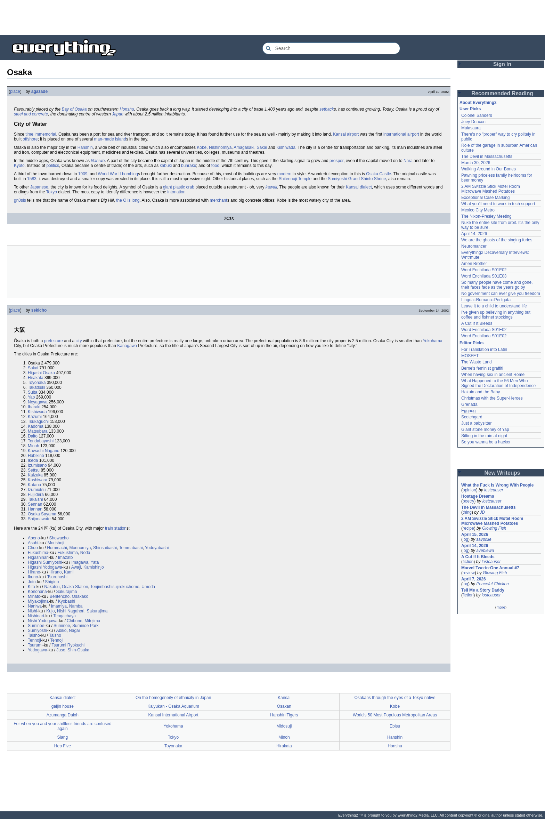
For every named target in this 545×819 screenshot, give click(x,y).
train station (116, 528)
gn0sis (20, 200)
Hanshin (85, 147)
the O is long (127, 200)
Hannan (35, 509)
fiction (468, 561)
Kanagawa (127, 345)
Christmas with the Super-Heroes (492, 398)
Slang (62, 737)
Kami (68, 572)
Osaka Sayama (42, 514)
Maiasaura (471, 128)
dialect (366, 187)
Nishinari (36, 615)
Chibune (74, 620)
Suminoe (36, 625)
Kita (31, 586)
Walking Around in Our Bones (488, 169)
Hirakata (35, 377)
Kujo (50, 611)
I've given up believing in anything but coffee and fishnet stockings (495, 315)
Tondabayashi (41, 441)
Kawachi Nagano (43, 450)
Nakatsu (51, 586)
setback (326, 109)
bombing (130, 173)
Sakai (262, 147)
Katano (34, 484)
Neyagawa (38, 402)
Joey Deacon (473, 121)
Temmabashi (131, 547)
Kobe (201, 147)
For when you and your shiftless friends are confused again (62, 726)
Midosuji (284, 726)
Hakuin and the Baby (480, 392)
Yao (31, 397)
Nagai (74, 630)
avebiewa (485, 550)
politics (52, 165)
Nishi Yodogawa (42, 620)
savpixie (483, 539)
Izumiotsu (37, 489)
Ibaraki (34, 406)
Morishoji (56, 542)
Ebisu (395, 726)
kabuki (166, 165)
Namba (76, 606)
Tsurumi (35, 645)
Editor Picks (471, 342)
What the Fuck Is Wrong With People (497, 485)
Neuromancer (474, 246)
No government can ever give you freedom (500, 293)
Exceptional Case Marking (485, 197)
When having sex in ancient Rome (492, 374)
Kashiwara (37, 479)
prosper (336, 160)
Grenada (469, 404)
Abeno (34, 538)
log (465, 539)
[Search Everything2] (331, 48)
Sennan (35, 504)
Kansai (352, 187)
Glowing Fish (494, 528)
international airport (401, 134)
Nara (408, 160)
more (500, 607)
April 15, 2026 (474, 534)
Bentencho (60, 596)
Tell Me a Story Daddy (482, 590)
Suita (32, 392)
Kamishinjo (93, 567)
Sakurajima (66, 591)
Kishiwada (285, 147)
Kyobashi (66, 601)
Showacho (58, 538)
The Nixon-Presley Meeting (486, 216)
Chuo (33, 547)
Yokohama (432, 340)
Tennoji (34, 640)
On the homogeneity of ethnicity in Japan (173, 697)
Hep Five (62, 746)
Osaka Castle (378, 173)
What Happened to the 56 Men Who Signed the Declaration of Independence (498, 383)
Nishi (32, 611)
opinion (469, 490)
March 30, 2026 (475, 162)
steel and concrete (31, 114)
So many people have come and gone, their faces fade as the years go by (496, 285)
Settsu (34, 470)
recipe (468, 528)
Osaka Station (75, 586)
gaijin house (62, 706)
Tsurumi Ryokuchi (67, 645)
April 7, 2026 (473, 579)
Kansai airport (346, 134)
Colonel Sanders (476, 115)
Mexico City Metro (478, 210)
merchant (218, 200)
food (215, 165)
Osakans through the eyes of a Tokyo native (394, 697)
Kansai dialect (63, 697)
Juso (60, 650)
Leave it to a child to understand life (494, 306)
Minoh (33, 445)
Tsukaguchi (38, 421)
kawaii (271, 187)
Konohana (37, 591)
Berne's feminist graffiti (482, 368)
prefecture (53, 340)
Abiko (61, 630)
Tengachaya (64, 615)
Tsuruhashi (57, 577)
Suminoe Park (85, 625)
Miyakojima (38, 601)
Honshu (127, 109)
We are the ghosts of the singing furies (496, 240)
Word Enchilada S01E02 (484, 269)
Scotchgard (471, 417)
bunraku (188, 165)
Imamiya (59, 606)
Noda (85, 552)
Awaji (76, 567)
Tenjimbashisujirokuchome (114, 586)
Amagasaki (244, 147)
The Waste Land (476, 362)
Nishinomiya (220, 147)
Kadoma (35, 426)
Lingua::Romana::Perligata (486, 299)
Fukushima (38, 552)
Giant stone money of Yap (485, 429)
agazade (39, 91)
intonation (177, 192)
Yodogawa (37, 650)
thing (467, 512)
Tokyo (51, 192)
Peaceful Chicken (492, 583)
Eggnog (468, 410)
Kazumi (35, 416)
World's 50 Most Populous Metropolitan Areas (395, 715)
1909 (83, 173)
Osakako (80, 596)
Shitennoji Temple (295, 178)
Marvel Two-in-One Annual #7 (490, 567)
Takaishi (35, 499)
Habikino (36, 455)
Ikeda (33, 460)
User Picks (470, 108)
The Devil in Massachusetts (486, 156)
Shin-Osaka (78, 650)
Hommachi (57, 547)
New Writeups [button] (502, 473)
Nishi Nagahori (70, 611)
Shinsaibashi (105, 547)
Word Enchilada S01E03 (484, 276)
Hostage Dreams (477, 496)
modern (284, 173)
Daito (33, 436)
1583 (31, 178)
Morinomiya (80, 547)
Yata (95, 562)
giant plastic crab (178, 187)
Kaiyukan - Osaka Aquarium (173, 706)
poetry (468, 501)
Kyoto (19, 165)
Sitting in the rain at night (484, 435)
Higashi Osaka (41, 372)
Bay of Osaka (74, 109)
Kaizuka (35, 475)
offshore (30, 139)
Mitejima (92, 620)
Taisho (34, 635)
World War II (109, 173)
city (78, 340)
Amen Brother (474, 263)
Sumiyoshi (37, 630)
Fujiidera (36, 494)
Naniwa (98, 160)
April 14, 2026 (474, 233)
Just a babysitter (476, 423)
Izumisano (37, 465)
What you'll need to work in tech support (498, 203)
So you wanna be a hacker (486, 442)
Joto (32, 581)
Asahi (33, 542)
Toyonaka (37, 382)
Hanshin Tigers (284, 715)
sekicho (39, 310)
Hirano (34, 572)
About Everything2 (478, 102)
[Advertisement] (272, 17)
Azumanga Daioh (63, 715)
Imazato (65, 557)
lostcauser (493, 490)
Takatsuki (36, 387)
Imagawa (79, 562)
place (15, 91)
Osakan (284, 706)
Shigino (52, 581)
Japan (117, 114)
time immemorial (40, 134)
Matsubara (38, 431)
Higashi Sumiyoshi (45, 562)
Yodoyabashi (157, 547)
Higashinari (38, 557)
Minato (34, 596)
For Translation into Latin (484, 349)
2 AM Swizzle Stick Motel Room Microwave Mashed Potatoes (490, 189)
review (469, 572)
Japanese (39, 187)
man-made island (110, 139)
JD (482, 512)
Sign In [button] (502, 64)
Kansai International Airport (173, 715)
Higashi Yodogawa (45, 567)
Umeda (148, 586)
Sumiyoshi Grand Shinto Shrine (357, 178)
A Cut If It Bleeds (476, 323)
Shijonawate (39, 518)
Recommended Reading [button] (502, 93)
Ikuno (33, 577)
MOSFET (470, 355)
